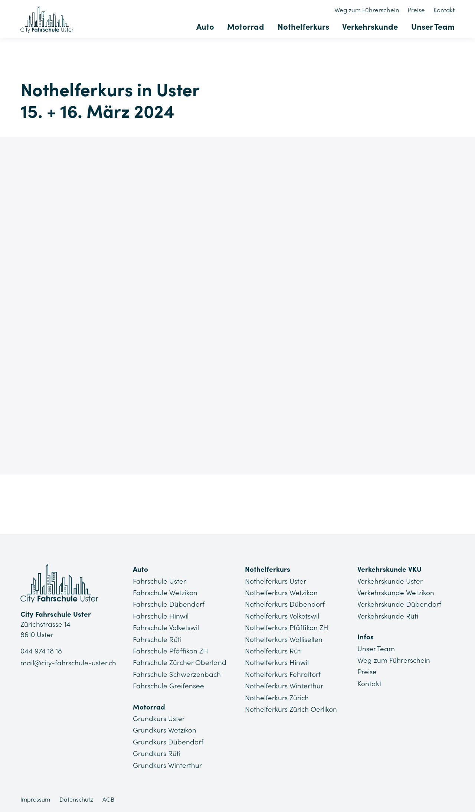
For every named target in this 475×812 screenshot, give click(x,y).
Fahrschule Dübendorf (169, 604)
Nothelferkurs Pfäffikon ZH (287, 627)
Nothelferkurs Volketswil (282, 616)
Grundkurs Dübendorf (168, 741)
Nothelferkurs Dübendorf (285, 604)
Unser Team (433, 27)
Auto (206, 27)
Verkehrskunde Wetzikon (395, 592)
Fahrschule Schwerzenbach (177, 673)
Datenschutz (76, 799)
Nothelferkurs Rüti (273, 650)
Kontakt (444, 10)
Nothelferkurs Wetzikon (281, 592)
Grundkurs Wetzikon (164, 729)
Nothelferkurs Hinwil (277, 662)
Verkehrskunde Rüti (387, 616)
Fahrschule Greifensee (168, 685)
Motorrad (246, 27)
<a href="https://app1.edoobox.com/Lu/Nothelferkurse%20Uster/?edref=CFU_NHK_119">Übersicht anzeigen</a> (237, 303)
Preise (416, 10)
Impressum (35, 799)
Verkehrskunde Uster (390, 581)
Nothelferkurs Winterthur (284, 685)
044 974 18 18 (41, 651)
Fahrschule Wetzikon (165, 592)
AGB (108, 799)
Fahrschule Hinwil (161, 616)
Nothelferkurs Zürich (277, 697)
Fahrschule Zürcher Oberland (180, 662)
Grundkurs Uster (159, 718)
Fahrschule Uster (159, 581)
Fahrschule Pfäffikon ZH (171, 650)
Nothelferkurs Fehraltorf (283, 673)
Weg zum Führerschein (367, 10)
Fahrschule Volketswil (166, 627)
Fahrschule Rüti (157, 639)
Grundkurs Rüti (156, 753)
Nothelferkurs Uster (275, 581)
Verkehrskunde (370, 27)
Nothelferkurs (304, 27)
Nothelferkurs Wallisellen (283, 639)
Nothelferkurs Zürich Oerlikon (291, 708)
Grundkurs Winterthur (167, 764)
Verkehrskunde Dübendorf (399, 604)
